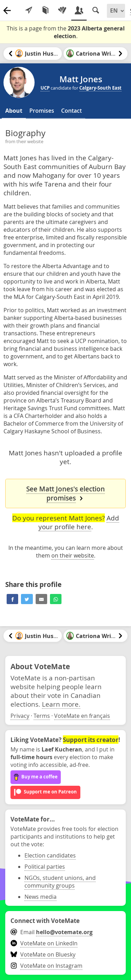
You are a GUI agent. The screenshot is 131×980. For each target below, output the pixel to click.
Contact (71, 110)
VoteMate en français (82, 716)
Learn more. (61, 704)
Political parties (44, 866)
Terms (42, 716)
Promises (41, 110)
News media (40, 897)
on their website (72, 555)
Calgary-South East (100, 88)
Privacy (19, 716)
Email (51, 932)
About (13, 110)
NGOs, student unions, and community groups (60, 881)
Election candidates (50, 855)
